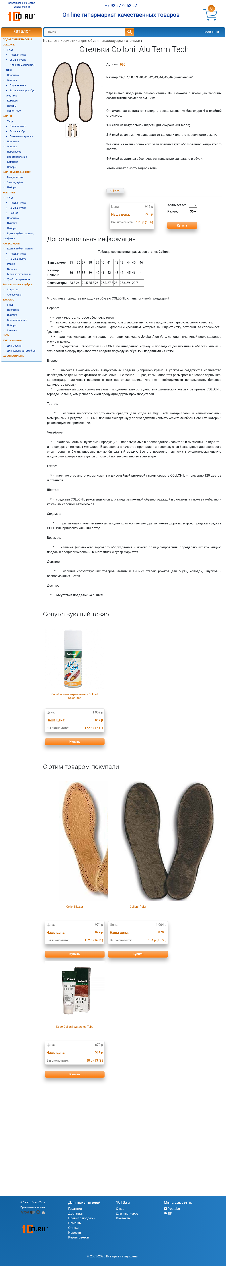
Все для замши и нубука (17, 284)
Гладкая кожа (18, 54)
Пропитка (13, 75)
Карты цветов (78, 1237)
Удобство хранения (18, 279)
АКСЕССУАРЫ (11, 243)
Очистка (12, 80)
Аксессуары (14, 294)
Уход (10, 49)
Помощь (74, 1223)
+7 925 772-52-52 (33, 1202)
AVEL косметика (13, 340)
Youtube (172, 1209)
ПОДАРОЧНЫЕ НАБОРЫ (17, 39)
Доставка (75, 1213)
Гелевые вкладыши (19, 274)
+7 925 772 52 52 (121, 5)
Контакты (123, 1218)
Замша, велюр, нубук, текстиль (20, 93)
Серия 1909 (14, 110)
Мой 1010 (211, 32)
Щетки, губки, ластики (20, 248)
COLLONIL (9, 44)
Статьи (73, 1228)
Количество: (182, 205)
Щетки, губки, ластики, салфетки (19, 236)
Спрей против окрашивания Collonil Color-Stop (74, 696)
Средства (13, 289)
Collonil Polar (138, 906)
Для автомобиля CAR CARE (20, 67)
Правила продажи (81, 1218)
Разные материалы (21, 136)
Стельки (12, 269)
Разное (14, 212)
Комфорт (12, 100)
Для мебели (14, 345)
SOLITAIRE (9, 192)
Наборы (12, 105)
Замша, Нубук (18, 258)
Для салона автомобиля (21, 350)
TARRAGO (8, 299)
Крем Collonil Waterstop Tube (74, 1026)
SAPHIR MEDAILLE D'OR (16, 171)
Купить (74, 742)
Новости (74, 1232)
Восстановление (17, 156)
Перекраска (14, 151)
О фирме (115, 190)
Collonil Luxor (74, 906)
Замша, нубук (18, 59)
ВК (168, 1213)
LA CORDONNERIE (13, 355)
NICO (6, 335)
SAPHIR (7, 115)
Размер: (182, 211)
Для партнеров (127, 1213)
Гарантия (75, 1209)
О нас (120, 1209)
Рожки (11, 263)
